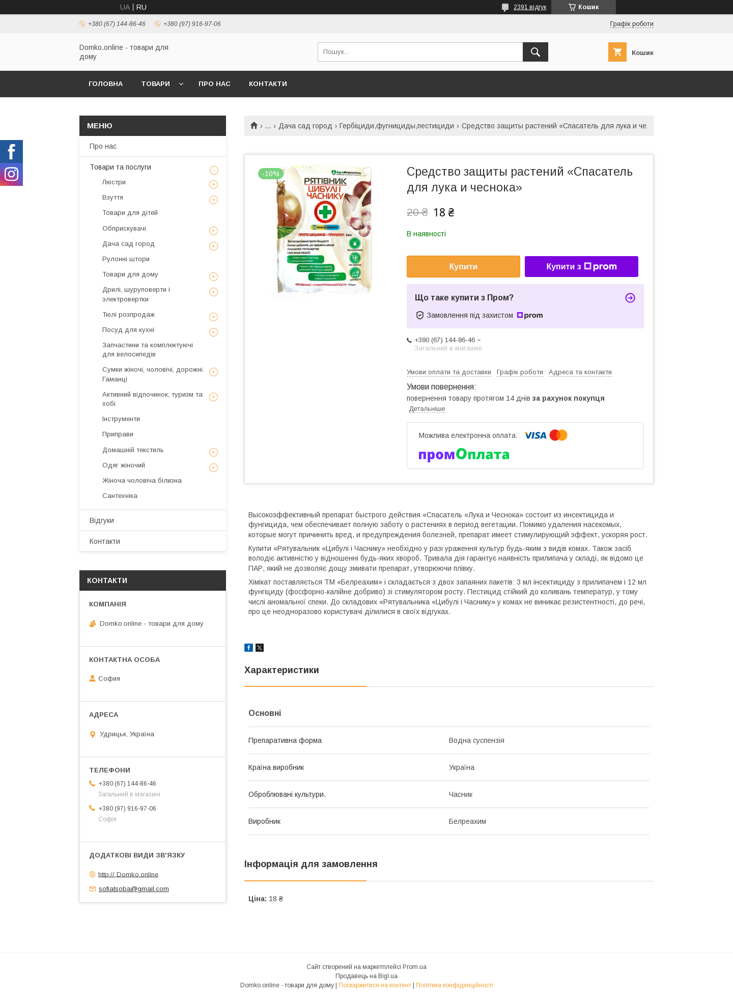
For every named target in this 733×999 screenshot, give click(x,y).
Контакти (268, 84)
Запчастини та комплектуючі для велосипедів (147, 349)
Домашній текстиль (133, 450)
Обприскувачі (124, 228)
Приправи (117, 434)
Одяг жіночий (123, 465)
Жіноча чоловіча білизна (142, 480)
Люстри (114, 182)
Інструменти (121, 419)
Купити (463, 266)
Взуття (112, 197)
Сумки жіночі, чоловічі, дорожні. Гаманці (153, 374)
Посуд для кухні (128, 330)
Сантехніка (119, 495)
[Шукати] (535, 52)
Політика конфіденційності (454, 985)
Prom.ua (415, 966)
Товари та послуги (120, 167)
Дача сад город (305, 126)
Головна (106, 84)
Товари (155, 84)
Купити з (581, 266)
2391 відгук (530, 7)
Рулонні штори (126, 259)
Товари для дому (130, 274)
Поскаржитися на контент (375, 985)
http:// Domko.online (128, 874)
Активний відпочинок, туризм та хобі (152, 399)
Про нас (215, 84)
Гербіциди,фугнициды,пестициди (397, 126)
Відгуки (102, 520)
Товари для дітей (130, 212)
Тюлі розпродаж (128, 314)
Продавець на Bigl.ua (366, 976)
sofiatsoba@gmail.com (134, 889)
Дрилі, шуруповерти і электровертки (136, 294)
